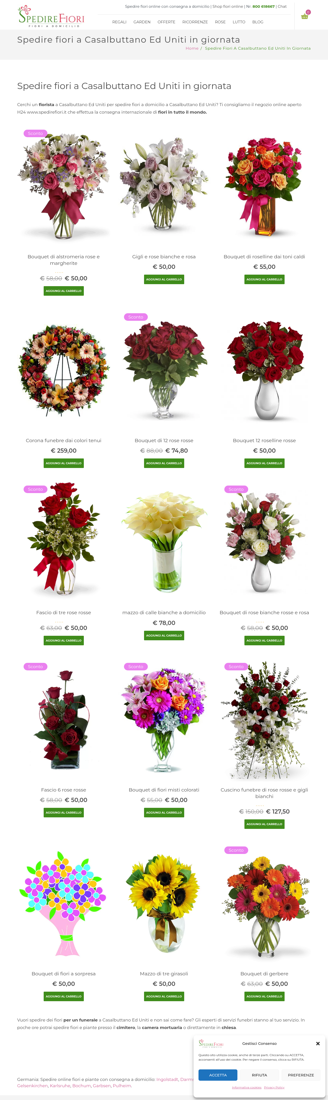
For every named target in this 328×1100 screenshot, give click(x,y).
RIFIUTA (259, 1075)
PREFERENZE (301, 1075)
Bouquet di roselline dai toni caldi (264, 257)
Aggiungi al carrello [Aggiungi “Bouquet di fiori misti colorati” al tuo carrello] (164, 812)
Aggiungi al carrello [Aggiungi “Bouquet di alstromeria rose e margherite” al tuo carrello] (63, 291)
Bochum (81, 1085)
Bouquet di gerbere (264, 974)
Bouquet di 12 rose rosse (164, 440)
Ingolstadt (167, 1079)
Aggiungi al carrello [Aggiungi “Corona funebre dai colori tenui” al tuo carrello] (63, 463)
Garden (142, 22)
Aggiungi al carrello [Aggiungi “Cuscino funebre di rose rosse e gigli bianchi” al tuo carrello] (264, 824)
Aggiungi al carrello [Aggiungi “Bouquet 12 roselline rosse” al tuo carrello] (264, 463)
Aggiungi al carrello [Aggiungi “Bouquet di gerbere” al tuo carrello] (264, 996)
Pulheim (122, 1085)
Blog (257, 22)
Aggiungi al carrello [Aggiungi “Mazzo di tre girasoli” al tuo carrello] (164, 996)
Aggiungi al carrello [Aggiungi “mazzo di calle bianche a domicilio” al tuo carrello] (164, 635)
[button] (317, 1043)
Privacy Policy (274, 1087)
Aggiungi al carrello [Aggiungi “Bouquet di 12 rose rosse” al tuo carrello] (164, 463)
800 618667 (263, 6)
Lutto (239, 22)
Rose (220, 22)
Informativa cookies (246, 1087)
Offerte (166, 22)
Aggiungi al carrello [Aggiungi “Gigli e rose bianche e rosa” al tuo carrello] (164, 279)
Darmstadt (191, 1079)
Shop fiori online (228, 6)
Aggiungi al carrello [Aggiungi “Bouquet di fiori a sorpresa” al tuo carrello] (63, 996)
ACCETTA (218, 1075)
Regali (119, 22)
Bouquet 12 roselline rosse (264, 440)
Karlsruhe (60, 1085)
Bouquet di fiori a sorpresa (64, 974)
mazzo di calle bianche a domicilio (164, 612)
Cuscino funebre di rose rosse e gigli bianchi (264, 793)
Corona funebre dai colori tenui (63, 440)
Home (192, 48)
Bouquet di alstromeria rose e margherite (64, 260)
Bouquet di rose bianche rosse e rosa (264, 612)
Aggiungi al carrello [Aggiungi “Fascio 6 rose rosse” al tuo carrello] (63, 812)
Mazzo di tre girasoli (164, 974)
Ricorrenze (195, 22)
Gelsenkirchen (32, 1085)
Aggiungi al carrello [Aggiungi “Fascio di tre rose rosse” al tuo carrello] (63, 640)
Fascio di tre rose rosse (63, 612)
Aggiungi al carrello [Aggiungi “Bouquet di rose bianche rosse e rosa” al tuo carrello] (264, 640)
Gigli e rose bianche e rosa (164, 257)
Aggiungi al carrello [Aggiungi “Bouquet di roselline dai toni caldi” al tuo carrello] (264, 279)
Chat (282, 6)
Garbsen (102, 1085)
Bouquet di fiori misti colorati (164, 790)
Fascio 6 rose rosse (63, 790)
